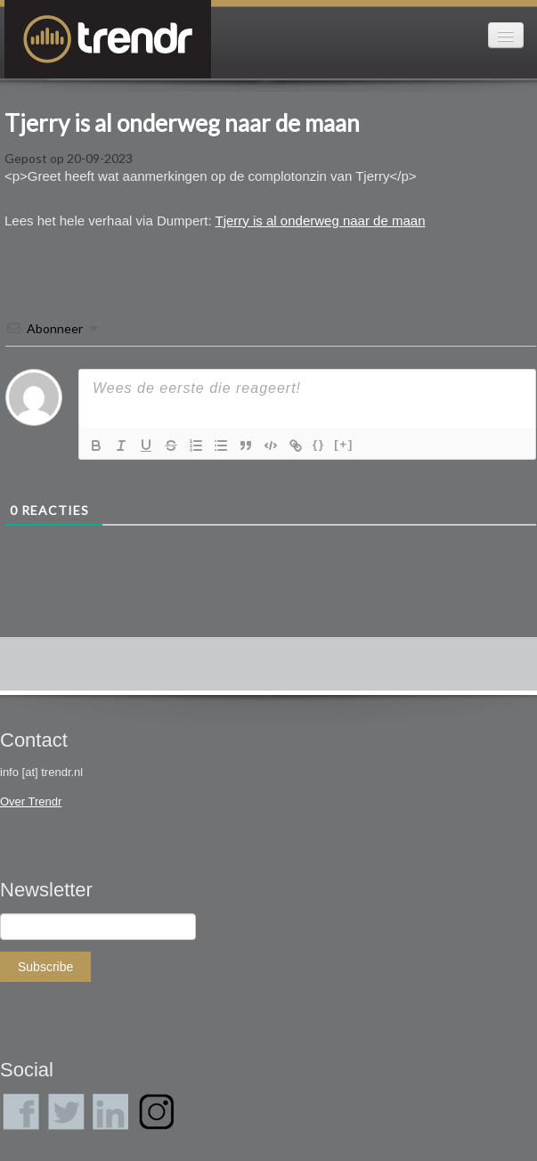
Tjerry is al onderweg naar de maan (182, 123)
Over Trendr (30, 801)
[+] (344, 444)
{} (319, 444)
